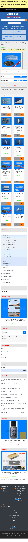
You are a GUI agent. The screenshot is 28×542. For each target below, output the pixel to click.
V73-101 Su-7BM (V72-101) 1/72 (6, 216)
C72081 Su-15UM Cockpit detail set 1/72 (6, 127)
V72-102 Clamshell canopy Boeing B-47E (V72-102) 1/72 (13, 380)
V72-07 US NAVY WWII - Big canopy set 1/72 (12, 388)
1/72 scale (5, 28)
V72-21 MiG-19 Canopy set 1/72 (9, 391)
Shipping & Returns (5, 354)
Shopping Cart (6, 364)
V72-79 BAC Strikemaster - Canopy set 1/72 (19, 195)
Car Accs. (4, 259)
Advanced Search (14, 22)
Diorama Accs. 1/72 (9, 246)
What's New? (6, 296)
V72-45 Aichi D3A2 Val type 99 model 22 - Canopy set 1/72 (13, 409)
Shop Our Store (6, 506)
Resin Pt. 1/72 (8, 238)
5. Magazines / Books (6, 276)
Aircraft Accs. (21, 26)
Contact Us (4, 358)
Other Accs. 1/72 (9, 247)
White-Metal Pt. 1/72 (9, 242)
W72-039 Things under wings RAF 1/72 (19, 217)
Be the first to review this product (17, 49)
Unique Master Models (11, 9)
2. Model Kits (4, 267)
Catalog (6, 26)
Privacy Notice (4, 348)
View (4, 114)
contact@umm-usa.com (14, 528)
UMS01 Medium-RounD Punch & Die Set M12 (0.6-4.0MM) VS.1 (14, 472)
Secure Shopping (21, 490)
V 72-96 (22, 28)
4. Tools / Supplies (5, 273)
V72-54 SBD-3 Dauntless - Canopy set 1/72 (11, 394)
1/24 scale (6, 254)
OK (2, 6)
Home (4, 31)
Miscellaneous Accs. (6, 263)
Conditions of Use (5, 351)
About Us (5, 488)
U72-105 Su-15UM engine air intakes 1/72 (6, 108)
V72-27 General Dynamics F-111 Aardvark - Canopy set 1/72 (13, 404)
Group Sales (20, 495)
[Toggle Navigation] (21, 9)
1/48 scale (6, 249)
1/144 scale (7, 256)
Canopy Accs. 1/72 (14, 28)
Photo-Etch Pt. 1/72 (9, 240)
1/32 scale (6, 251)
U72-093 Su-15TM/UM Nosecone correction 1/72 (19, 128)
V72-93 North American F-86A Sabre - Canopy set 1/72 (13, 384)
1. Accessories (13, 26)
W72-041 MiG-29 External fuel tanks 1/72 (6, 195)
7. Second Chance (5, 282)
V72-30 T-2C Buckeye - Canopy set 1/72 (10, 397)
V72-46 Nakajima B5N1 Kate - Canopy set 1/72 (12, 412)
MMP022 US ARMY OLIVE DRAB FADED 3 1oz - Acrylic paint (14, 441)
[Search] (13, 20)
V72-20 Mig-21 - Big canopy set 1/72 (10, 400)
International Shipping (18, 32)
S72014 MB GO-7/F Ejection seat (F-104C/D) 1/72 (19, 150)
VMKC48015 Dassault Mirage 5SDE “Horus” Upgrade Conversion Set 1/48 (14, 320)
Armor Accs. (5, 258)
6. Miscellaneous (5, 279)
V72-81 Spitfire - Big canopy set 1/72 (19, 171)
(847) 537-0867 (14, 523)
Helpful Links (20, 500)
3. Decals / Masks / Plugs (7, 270)
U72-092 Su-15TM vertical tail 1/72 (19, 108)
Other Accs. (5, 265)
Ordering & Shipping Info (7, 37)
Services (5, 490)
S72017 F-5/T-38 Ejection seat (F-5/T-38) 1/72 (6, 149)
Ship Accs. (4, 261)
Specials (4, 418)
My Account (18, 36)
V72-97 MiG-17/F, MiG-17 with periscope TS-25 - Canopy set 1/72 (6, 173)
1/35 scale (6, 252)
